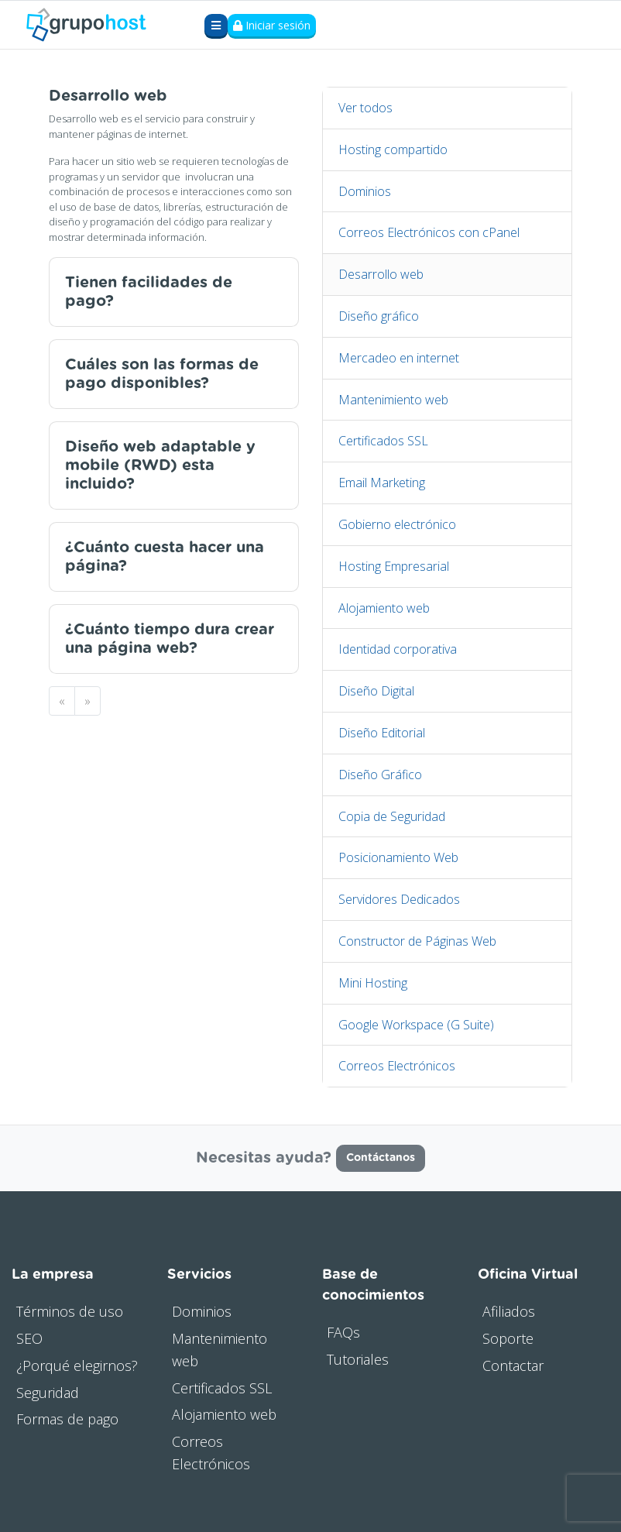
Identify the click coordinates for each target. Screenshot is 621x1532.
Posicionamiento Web (398, 857)
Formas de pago (67, 1419)
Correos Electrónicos (396, 1065)
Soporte (508, 1338)
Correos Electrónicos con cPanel (429, 232)
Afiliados (508, 1311)
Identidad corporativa (397, 649)
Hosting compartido (393, 149)
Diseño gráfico (378, 316)
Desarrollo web (381, 274)
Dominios (364, 191)
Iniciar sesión (271, 25)
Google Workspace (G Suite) (416, 1024)
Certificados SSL (383, 440)
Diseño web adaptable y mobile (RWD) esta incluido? (160, 465)
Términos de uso (69, 1311)
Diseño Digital (376, 690)
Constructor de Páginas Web (417, 941)
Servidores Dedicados (399, 899)
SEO (29, 1338)
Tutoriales (358, 1359)
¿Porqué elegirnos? (77, 1365)
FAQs (343, 1332)
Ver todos (365, 107)
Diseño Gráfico (380, 774)
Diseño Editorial (381, 732)
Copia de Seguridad (391, 816)
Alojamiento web (384, 608)
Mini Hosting (372, 982)
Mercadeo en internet (398, 357)
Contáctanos (380, 1157)
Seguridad (47, 1392)
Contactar (513, 1365)
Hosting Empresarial (393, 566)
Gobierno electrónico (397, 524)
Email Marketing (381, 482)
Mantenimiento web (393, 399)
